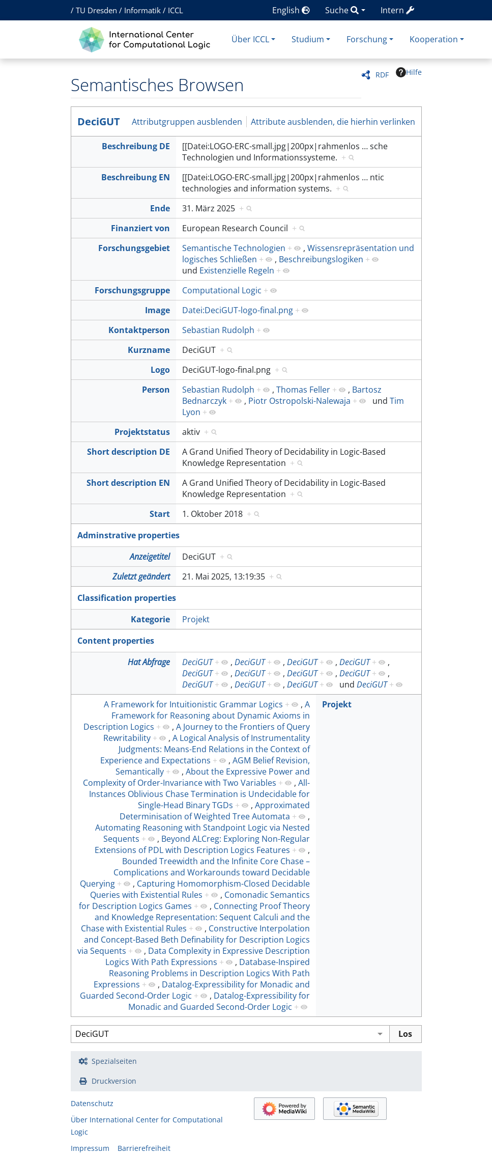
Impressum (90, 1148)
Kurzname (149, 349)
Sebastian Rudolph (218, 330)
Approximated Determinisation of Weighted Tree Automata (215, 811)
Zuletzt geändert (141, 576)
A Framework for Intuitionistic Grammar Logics (193, 704)
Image (157, 310)
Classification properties (126, 597)
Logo (160, 369)
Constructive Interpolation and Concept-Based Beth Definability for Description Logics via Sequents (193, 939)
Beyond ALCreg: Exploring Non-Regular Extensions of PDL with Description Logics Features (202, 844)
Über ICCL (250, 39)
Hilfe (409, 72)
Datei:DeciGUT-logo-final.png (237, 310)
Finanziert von (140, 228)
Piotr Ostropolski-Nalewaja (299, 400)
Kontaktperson (139, 330)
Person (156, 389)
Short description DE (128, 451)
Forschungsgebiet (134, 248)
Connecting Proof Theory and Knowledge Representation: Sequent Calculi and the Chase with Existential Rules (195, 917)
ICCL (175, 10)
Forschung (366, 39)
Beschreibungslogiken (321, 259)
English (291, 10)
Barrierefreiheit (144, 1148)
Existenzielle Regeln (236, 270)
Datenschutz (92, 1103)
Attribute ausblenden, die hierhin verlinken (333, 121)
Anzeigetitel (150, 556)
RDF (382, 74)
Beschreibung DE (136, 146)
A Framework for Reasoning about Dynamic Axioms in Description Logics (196, 715)
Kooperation (434, 39)
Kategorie (150, 619)
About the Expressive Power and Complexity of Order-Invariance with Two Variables (196, 777)
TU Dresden (96, 10)
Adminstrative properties (128, 535)
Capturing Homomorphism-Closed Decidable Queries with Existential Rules (200, 889)
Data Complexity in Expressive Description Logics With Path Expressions (207, 956)
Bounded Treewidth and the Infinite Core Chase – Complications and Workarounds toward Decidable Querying (195, 872)
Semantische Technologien (233, 248)
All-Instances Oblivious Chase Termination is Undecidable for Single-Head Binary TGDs (199, 794)
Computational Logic (222, 290)
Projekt (196, 619)
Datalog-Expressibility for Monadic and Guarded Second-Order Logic (219, 1001)
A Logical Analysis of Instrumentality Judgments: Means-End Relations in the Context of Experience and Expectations (205, 749)
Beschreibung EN (135, 177)
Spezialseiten (114, 1061)
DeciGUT (98, 121)
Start (160, 513)
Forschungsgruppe (132, 290)
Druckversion (114, 1081)
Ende (160, 208)
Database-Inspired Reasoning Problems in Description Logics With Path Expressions (202, 973)
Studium (308, 39)
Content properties (115, 640)
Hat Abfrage (149, 662)
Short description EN (128, 482)
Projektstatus (142, 431)
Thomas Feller (303, 389)
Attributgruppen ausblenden (187, 121)
